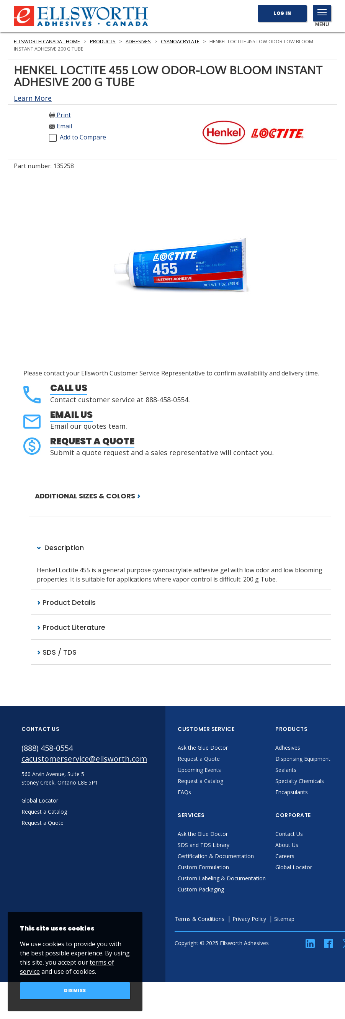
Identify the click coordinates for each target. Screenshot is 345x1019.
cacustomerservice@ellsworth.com (84, 759)
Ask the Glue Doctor (203, 747)
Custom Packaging (201, 889)
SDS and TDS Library (203, 845)
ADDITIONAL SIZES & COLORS (88, 496)
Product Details (66, 602)
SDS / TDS (57, 652)
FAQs (184, 792)
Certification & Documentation (216, 856)
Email (60, 126)
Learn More (33, 98)
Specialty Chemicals (299, 781)
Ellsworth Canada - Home (47, 41)
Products (103, 41)
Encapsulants (291, 792)
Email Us (71, 414)
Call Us (68, 388)
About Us (286, 845)
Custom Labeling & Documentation (222, 878)
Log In (282, 13)
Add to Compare (83, 137)
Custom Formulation (203, 867)
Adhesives (138, 41)
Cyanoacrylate (180, 41)
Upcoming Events (199, 769)
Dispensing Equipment (302, 758)
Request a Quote (92, 441)
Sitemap (284, 918)
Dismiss (75, 990)
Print (60, 115)
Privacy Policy (249, 918)
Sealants (285, 769)
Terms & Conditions (199, 918)
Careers (284, 856)
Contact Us (289, 833)
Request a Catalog (200, 781)
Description (60, 547)
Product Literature (71, 627)
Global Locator (293, 867)
